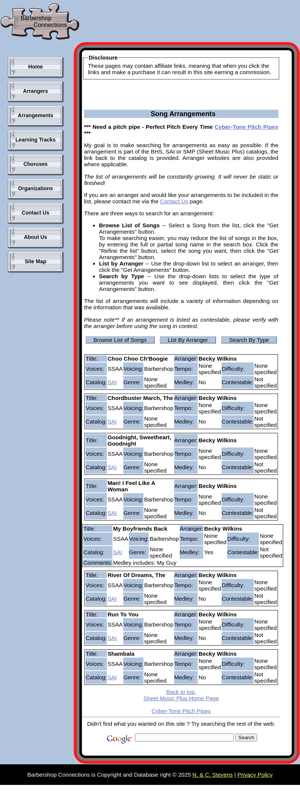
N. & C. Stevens (212, 774)
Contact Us (35, 213)
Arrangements (35, 115)
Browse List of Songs (120, 340)
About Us (35, 237)
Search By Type (249, 340)
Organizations (35, 188)
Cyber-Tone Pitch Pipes (246, 127)
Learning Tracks (35, 140)
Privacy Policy (255, 774)
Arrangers (35, 91)
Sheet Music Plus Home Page (181, 698)
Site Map (35, 261)
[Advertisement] (34, 400)
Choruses (36, 164)
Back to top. (181, 692)
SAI (112, 382)
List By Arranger (188, 340)
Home (35, 67)
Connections (50, 25)
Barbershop (36, 18)
